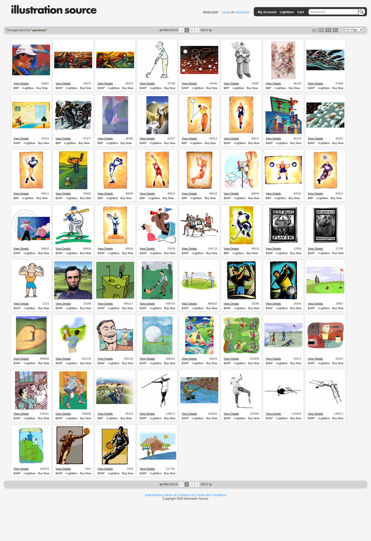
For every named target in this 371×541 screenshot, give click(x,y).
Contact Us (186, 495)
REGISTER (242, 12)
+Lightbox (28, 88)
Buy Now (42, 88)
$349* (59, 88)
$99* (16, 88)
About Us (170, 495)
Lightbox (287, 12)
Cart (300, 12)
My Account (267, 12)
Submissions (153, 495)
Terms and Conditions (211, 495)
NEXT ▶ (206, 30)
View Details (21, 83)
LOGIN (225, 12)
